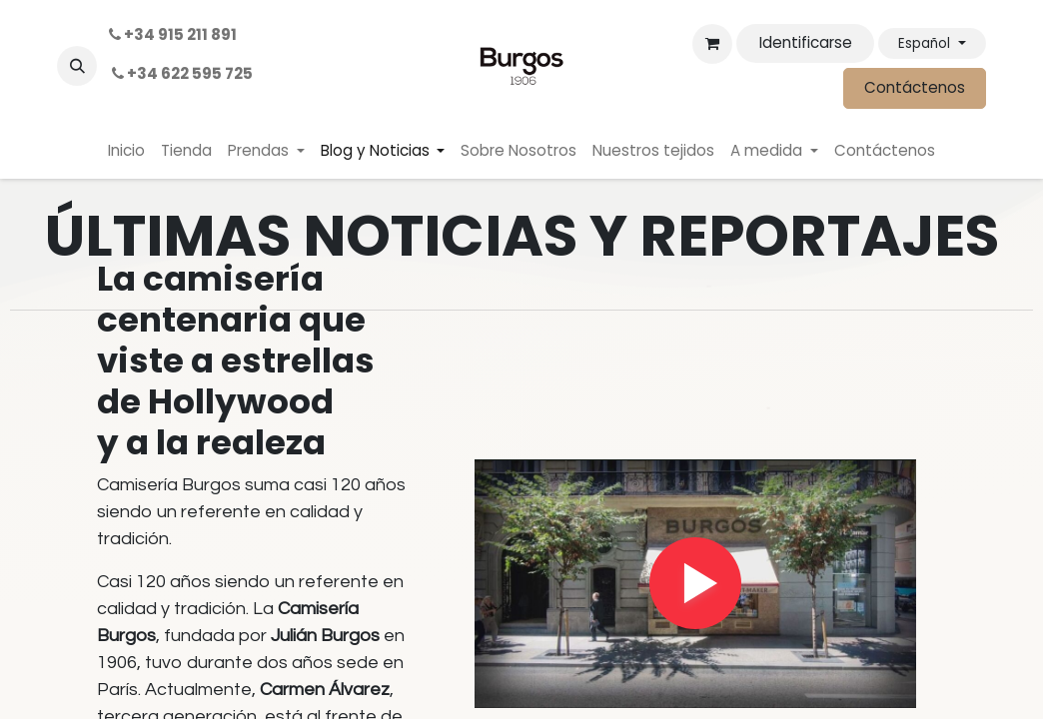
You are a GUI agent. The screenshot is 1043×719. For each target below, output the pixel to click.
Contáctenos (914, 87)
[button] (77, 66)
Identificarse (805, 42)
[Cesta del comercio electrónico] (712, 44)
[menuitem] (126, 151)
